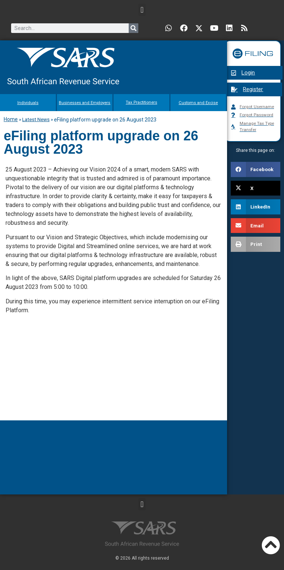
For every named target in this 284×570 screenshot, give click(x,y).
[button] (141, 10)
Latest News (36, 119)
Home (11, 119)
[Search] (133, 28)
